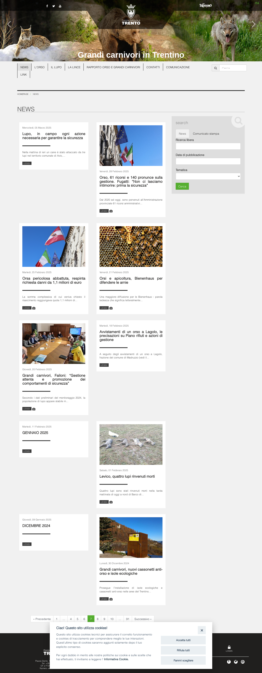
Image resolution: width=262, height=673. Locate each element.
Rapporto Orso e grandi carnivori (115, 67)
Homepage (22, 93)
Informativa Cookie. (116, 659)
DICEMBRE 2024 (36, 525)
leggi (27, 163)
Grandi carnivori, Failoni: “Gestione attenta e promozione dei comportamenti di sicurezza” (53, 379)
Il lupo (57, 67)
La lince (75, 67)
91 (127, 618)
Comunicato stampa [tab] (206, 133)
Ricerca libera (185, 139)
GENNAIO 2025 (35, 432)
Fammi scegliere (183, 660)
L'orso (40, 67)
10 (112, 618)
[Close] (202, 630)
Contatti (155, 67)
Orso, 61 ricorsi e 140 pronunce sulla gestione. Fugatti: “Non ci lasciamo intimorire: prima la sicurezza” (131, 181)
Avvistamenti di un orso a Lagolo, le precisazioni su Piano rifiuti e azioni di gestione (131, 335)
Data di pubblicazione (190, 154)
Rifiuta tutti (183, 650)
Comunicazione (180, 67)
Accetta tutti (183, 640)
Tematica (181, 169)
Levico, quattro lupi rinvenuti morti (127, 476)
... (64, 618)
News (25, 67)
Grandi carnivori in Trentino (131, 54)
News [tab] (182, 133)
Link (24, 74)
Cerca (182, 186)
